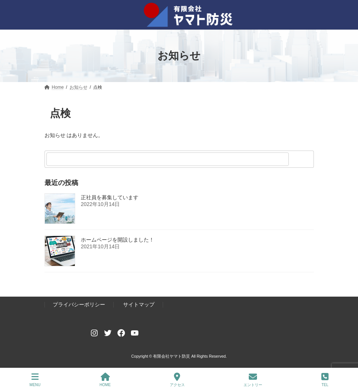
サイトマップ (138, 305)
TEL (324, 380)
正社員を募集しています (109, 197)
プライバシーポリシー (79, 305)
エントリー (253, 380)
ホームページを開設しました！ (117, 240)
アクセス (177, 380)
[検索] (302, 159)
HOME (105, 380)
